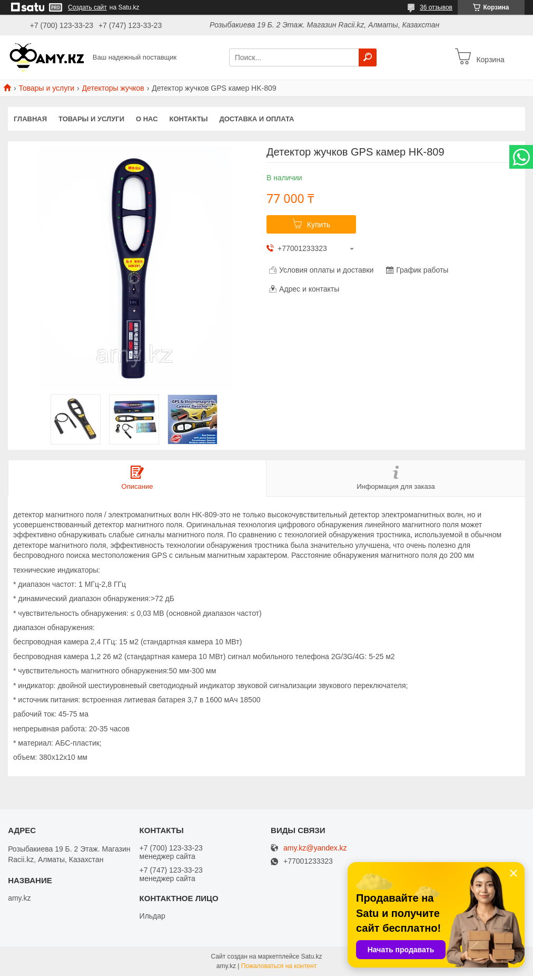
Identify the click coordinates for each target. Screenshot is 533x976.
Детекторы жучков (113, 88)
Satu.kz (311, 956)
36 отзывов (436, 7)
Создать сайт (87, 7)
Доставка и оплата (256, 119)
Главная (30, 119)
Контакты (189, 119)
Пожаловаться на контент (279, 966)
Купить (318, 224)
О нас (147, 119)
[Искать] (368, 57)
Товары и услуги (46, 88)
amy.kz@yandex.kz (315, 848)
